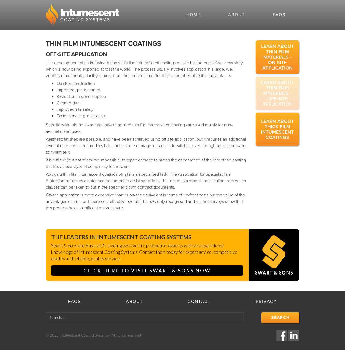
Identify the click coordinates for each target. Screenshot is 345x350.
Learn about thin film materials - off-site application (277, 93)
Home (193, 15)
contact (199, 301)
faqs (279, 15)
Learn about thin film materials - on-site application (277, 57)
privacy (266, 301)
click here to (147, 270)
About (236, 15)
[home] (109, 15)
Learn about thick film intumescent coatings (277, 129)
